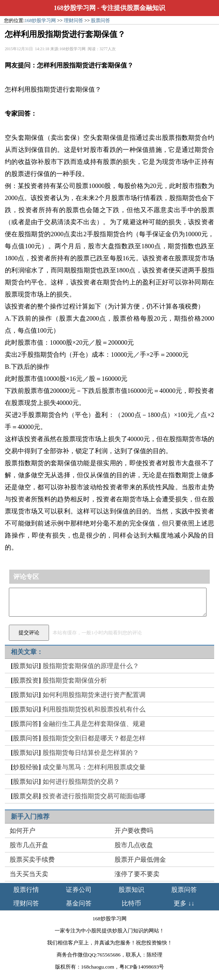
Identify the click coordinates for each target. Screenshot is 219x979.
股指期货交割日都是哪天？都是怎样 (94, 738)
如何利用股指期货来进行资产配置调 (94, 694)
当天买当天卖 (29, 874)
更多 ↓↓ (184, 903)
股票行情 (26, 889)
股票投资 (26, 680)
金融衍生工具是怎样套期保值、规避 (94, 723)
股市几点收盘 (134, 845)
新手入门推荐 (30, 816)
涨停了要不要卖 (137, 874)
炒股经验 (26, 767)
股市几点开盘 (29, 845)
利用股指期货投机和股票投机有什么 (94, 709)
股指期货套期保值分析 (75, 680)
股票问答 (100, 20)
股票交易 (26, 796)
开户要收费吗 (134, 830)
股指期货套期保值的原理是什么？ (91, 665)
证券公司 (79, 889)
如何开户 (22, 830)
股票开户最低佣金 (140, 859)
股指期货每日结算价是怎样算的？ (91, 752)
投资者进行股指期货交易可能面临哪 (94, 796)
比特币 (131, 903)
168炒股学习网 (75, 7)
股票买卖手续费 (32, 859)
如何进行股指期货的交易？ (81, 781)
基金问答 (79, 903)
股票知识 (26, 665)
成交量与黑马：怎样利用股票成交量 (94, 767)
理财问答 (73, 20)
